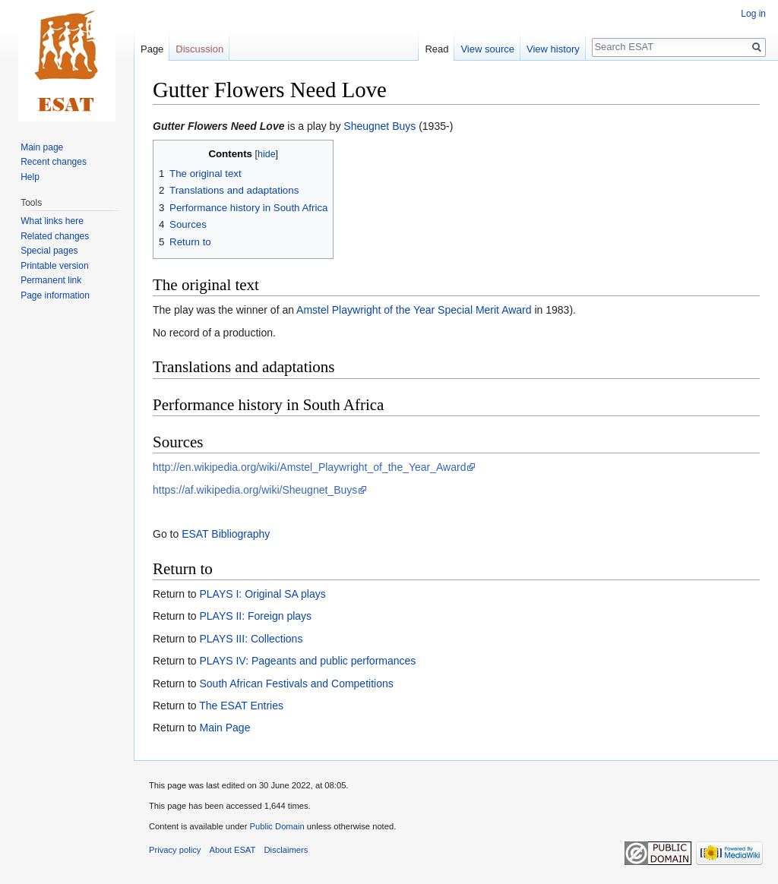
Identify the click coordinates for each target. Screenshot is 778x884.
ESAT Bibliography (226, 534)
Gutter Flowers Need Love (218, 126)
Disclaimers (286, 849)
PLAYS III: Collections (250, 639)
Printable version (54, 265)
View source (487, 49)
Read (436, 49)
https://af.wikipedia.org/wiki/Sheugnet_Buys (255, 490)
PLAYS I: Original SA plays (262, 594)
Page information (55, 295)
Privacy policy (175, 849)
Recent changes (54, 161)
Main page (42, 147)
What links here (52, 221)
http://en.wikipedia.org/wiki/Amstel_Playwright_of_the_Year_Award (309, 467)
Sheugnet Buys (379, 126)
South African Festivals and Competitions (296, 683)
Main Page (224, 727)
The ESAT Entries (241, 705)
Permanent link (51, 280)
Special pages (49, 250)
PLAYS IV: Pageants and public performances (307, 661)
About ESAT (233, 849)
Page (152, 49)
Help (30, 177)
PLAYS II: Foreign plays (255, 616)
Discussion (199, 49)
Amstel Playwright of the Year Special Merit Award (413, 310)
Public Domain (276, 826)
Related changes (55, 236)
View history (553, 49)
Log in (753, 13)
